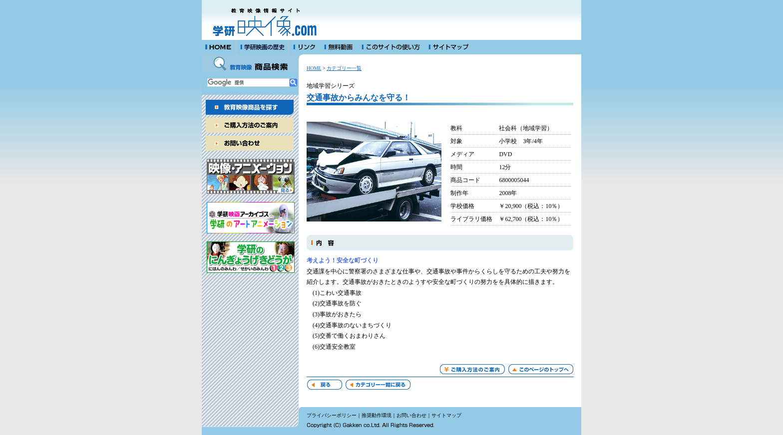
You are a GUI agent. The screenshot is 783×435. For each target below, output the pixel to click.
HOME (314, 68)
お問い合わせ (411, 415)
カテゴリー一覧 (344, 68)
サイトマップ (446, 415)
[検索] (248, 82)
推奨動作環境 (377, 415)
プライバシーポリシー (332, 415)
